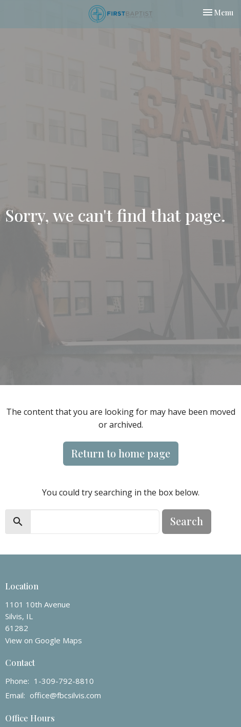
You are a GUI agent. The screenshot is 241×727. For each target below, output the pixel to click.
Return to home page (120, 453)
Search (186, 521)
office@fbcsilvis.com (65, 695)
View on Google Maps (43, 640)
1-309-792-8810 (64, 681)
